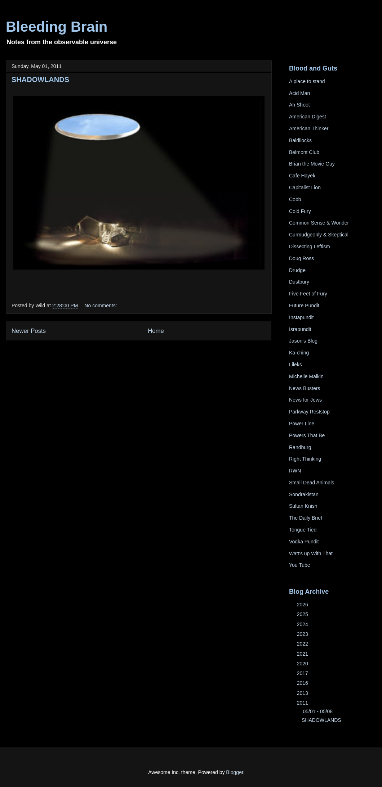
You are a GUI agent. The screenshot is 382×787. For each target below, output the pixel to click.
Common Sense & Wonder (319, 223)
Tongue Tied (302, 530)
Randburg (300, 447)
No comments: (100, 305)
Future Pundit (304, 305)
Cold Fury (300, 211)
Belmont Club (304, 152)
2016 (303, 683)
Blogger (234, 772)
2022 (303, 644)
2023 (303, 634)
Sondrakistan (304, 494)
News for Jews (305, 400)
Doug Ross (301, 258)
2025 (303, 614)
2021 (303, 654)
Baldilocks (300, 140)
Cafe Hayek (302, 175)
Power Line (301, 423)
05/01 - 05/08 (318, 711)
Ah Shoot (299, 105)
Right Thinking (305, 459)
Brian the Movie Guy (312, 164)
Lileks (295, 364)
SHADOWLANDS (40, 79)
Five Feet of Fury (308, 294)
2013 (303, 693)
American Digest (307, 116)
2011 (303, 703)
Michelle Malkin (306, 376)
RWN (295, 471)
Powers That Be (307, 435)
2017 (303, 673)
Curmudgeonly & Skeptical (318, 235)
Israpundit (300, 329)
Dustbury (299, 282)
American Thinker (308, 128)
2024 (303, 624)
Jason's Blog (303, 341)
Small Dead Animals (311, 482)
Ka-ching (299, 353)
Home (156, 330)
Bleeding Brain (56, 27)
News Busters (304, 388)
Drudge (297, 270)
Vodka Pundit (304, 541)
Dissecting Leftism (309, 246)
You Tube (299, 565)
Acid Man (299, 93)
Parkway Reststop (309, 412)
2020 (303, 663)
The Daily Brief (305, 518)
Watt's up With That (311, 553)
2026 (303, 604)
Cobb (295, 199)
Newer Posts (29, 330)
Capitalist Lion (305, 187)
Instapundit (301, 317)
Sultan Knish (303, 506)
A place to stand (307, 81)
